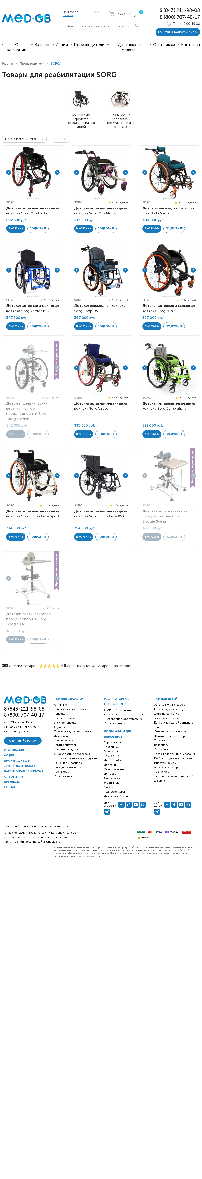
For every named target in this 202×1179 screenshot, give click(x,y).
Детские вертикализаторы (171, 731)
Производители (89, 44)
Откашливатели (114, 723)
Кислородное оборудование (123, 719)
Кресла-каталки (64, 740)
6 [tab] (38, 198)
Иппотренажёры (165, 763)
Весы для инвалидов (67, 767)
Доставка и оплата (129, 47)
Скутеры (59, 727)
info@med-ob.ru (24, 731)
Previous (8, 172)
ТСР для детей (165, 699)
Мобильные (111, 782)
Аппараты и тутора (166, 767)
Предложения (15, 782)
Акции (62, 44)
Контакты (190, 44)
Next (57, 172)
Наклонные (111, 747)
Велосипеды (162, 745)
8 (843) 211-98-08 (180, 10)
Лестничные (112, 778)
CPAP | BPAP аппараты (118, 710)
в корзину (15, 228)
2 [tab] (29, 198)
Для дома (110, 774)
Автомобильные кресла (170, 704)
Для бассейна (113, 760)
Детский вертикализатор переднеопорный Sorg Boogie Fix (28, 619)
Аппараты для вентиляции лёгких (126, 714)
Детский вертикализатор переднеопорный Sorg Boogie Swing (164, 516)
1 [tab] (27, 198)
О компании (16, 47)
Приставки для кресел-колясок (75, 731)
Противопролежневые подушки (75, 758)
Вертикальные (113, 742)
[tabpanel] (33, 172)
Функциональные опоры (170, 736)
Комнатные (111, 756)
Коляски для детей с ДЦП (171, 709)
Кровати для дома (66, 749)
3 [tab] (31, 198)
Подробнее (38, 228)
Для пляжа (61, 736)
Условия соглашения (54, 826)
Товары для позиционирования (175, 754)
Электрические (114, 769)
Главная (8, 63)
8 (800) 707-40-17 (180, 17)
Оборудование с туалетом (72, 754)
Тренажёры (61, 771)
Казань (68, 15)
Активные (60, 704)
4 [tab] (33, 198)
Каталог (42, 44)
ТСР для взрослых (69, 699)
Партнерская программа (23, 771)
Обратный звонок (22, 740)
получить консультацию (177, 32)
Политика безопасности (20, 826)
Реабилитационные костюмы (173, 758)
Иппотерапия (63, 776)
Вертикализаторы (65, 745)
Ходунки (159, 740)
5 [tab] (36, 198)
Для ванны (111, 765)
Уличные (109, 787)
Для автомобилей (116, 796)
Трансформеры (114, 791)
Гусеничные (111, 751)
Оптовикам (164, 44)
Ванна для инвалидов (68, 763)
